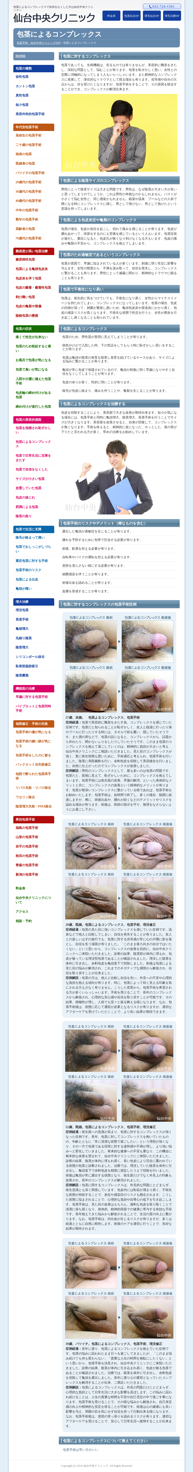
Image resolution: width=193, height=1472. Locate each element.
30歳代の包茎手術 (28, 191)
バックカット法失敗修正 (33, 764)
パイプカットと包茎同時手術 (33, 709)
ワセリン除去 (25, 797)
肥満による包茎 (27, 507)
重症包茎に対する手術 (32, 561)
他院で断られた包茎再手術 (33, 776)
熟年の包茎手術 (27, 219)
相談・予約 (24, 921)
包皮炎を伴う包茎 (28, 278)
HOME (21, 56)
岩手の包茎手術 (27, 846)
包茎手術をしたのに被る (33, 755)
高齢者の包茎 (25, 229)
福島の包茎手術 (27, 828)
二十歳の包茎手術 (28, 145)
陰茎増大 (22, 647)
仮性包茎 (22, 76)
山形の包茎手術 (27, 837)
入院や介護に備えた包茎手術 (33, 381)
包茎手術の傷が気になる (33, 732)
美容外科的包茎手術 (30, 114)
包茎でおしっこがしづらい (33, 549)
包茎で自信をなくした (32, 469)
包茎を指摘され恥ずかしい (33, 430)
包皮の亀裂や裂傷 (28, 306)
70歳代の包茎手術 (28, 238)
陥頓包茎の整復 (27, 315)
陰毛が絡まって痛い (30, 537)
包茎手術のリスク (28, 570)
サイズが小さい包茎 (30, 479)
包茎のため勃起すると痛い (33, 349)
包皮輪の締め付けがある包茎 (33, 395)
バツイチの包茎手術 (30, 173)
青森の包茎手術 (27, 865)
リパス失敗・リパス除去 (33, 788)
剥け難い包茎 (25, 297)
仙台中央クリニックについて (33, 900)
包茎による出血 (27, 579)
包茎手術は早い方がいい (80, 1450)
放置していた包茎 (28, 488)
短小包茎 (22, 105)
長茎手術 (22, 619)
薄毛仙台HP (152, 15)
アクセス (22, 911)
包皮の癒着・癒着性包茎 (33, 287)
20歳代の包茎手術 (28, 182)
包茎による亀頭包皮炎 (32, 269)
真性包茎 (22, 95)
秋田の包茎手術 (27, 856)
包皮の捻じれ (25, 497)
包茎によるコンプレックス (33, 444)
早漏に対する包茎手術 (32, 697)
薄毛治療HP (172, 15)
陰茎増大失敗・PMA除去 (34, 806)
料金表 (111, 15)
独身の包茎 (24, 154)
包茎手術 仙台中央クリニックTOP (38, 42)
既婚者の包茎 (25, 163)
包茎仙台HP (131, 15)
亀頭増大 (22, 628)
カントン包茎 (25, 86)
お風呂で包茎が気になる (33, 360)
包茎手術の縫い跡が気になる (33, 744)
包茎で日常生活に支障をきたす (33, 458)
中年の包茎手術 (27, 210)
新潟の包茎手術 (27, 874)
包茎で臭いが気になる (32, 369)
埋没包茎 (22, 610)
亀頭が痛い (24, 588)
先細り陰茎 (24, 638)
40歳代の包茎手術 (28, 201)
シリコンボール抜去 (30, 657)
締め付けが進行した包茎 (33, 406)
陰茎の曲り (24, 516)
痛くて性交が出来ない (32, 337)
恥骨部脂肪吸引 (27, 666)
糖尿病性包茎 (25, 259)
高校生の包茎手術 (28, 135)
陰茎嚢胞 (22, 675)
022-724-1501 (162, 6)
